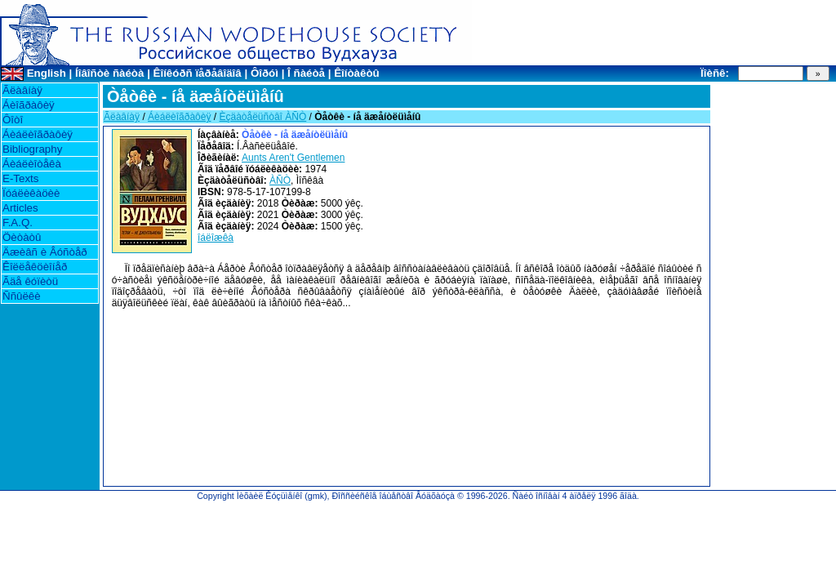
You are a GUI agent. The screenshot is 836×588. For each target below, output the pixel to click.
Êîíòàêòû (357, 73)
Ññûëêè (21, 296)
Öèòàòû (21, 237)
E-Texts (20, 178)
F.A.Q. (17, 222)
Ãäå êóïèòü (30, 281)
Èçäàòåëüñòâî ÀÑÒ (262, 116)
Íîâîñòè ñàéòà (109, 73)
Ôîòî (12, 120)
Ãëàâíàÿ (22, 90)
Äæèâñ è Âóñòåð (44, 252)
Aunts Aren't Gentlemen (293, 157)
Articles (20, 208)
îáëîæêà (215, 237)
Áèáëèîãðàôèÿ (37, 134)
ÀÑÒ (280, 180)
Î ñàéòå (306, 73)
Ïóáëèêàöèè (31, 193)
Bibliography (32, 149)
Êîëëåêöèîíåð (34, 267)
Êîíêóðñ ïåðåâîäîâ (197, 73)
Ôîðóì (264, 73)
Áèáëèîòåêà (31, 164)
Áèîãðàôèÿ (28, 105)
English (46, 73)
